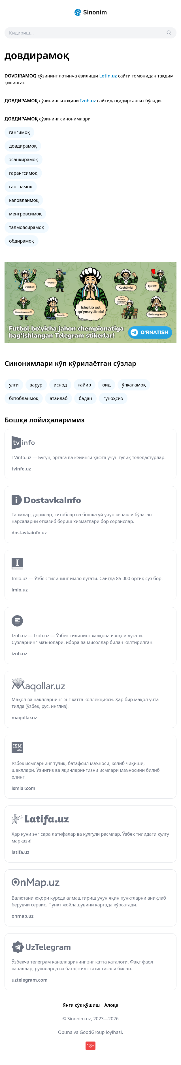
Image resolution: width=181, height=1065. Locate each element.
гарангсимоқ (23, 173)
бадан (85, 398)
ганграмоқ (20, 186)
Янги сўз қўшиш (81, 1005)
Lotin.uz (108, 76)
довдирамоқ (23, 146)
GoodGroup (92, 1032)
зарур (36, 385)
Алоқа (111, 1005)
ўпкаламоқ (134, 385)
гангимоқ (19, 132)
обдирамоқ (21, 241)
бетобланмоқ (23, 398)
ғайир (84, 385)
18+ (90, 1046)
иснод (60, 385)
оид (106, 385)
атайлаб (58, 398)
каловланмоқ (24, 200)
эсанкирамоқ (23, 159)
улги (14, 385)
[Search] (169, 32)
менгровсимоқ (25, 214)
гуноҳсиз (113, 398)
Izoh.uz (88, 101)
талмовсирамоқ (26, 227)
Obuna (65, 1032)
